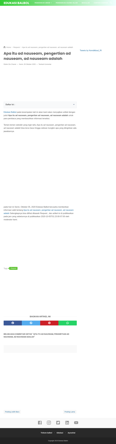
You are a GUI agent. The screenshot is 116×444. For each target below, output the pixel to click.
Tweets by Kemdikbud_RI (91, 50)
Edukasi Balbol (16, 3)
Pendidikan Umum (42, 3)
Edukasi (60, 433)
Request (13, 268)
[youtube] (76, 424)
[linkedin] (67, 424)
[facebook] (39, 424)
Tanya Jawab (40, 9)
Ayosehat (71, 433)
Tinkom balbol (46, 433)
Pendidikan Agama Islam (67, 3)
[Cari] (110, 3)
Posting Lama (70, 412)
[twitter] (58, 424)
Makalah (86, 3)
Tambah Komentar (45, 64)
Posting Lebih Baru (12, 412)
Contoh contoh (101, 3)
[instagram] (48, 424)
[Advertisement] (58, 25)
